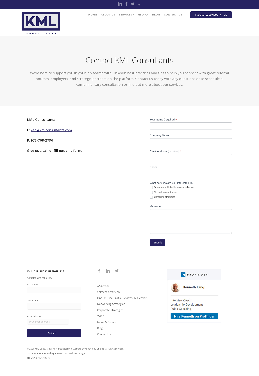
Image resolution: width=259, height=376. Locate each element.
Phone (154, 167)
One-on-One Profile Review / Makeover (122, 299)
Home (92, 14)
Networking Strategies (111, 305)
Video (100, 317)
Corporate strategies (162, 197)
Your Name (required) (164, 119)
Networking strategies (163, 192)
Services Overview (108, 293)
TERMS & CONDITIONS (38, 361)
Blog (156, 14)
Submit (157, 243)
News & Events (106, 323)
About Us (108, 14)
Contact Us (173, 14)
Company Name (159, 135)
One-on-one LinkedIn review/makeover (172, 187)
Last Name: (32, 302)
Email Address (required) (165, 151)
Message (155, 206)
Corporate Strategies (110, 311)
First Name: (32, 285)
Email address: (48, 322)
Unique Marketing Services (110, 351)
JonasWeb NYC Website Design (69, 356)
